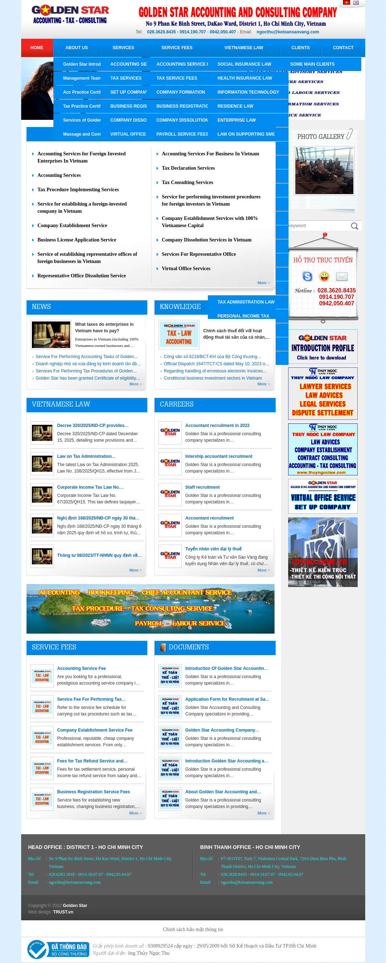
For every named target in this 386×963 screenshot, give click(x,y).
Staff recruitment (202, 487)
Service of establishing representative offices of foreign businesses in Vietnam (87, 258)
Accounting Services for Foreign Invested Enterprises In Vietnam (82, 157)
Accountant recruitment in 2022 (217, 425)
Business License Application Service (77, 240)
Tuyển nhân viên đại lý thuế (213, 548)
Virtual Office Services (186, 268)
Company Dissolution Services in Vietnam (207, 240)
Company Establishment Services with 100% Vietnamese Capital (210, 222)
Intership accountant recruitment (218, 456)
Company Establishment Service (72, 225)
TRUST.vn (63, 912)
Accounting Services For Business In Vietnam (210, 153)
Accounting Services (59, 175)
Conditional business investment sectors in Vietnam (213, 378)
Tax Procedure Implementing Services (78, 189)
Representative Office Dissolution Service (82, 275)
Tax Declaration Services (188, 168)
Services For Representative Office (199, 254)
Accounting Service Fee (81, 668)
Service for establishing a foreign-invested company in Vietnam (82, 207)
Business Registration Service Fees (93, 791)
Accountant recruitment (209, 518)
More (261, 283)
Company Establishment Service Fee (95, 730)
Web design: (40, 912)
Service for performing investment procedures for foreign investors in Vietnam (211, 200)
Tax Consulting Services (187, 182)
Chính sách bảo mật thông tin (193, 929)
